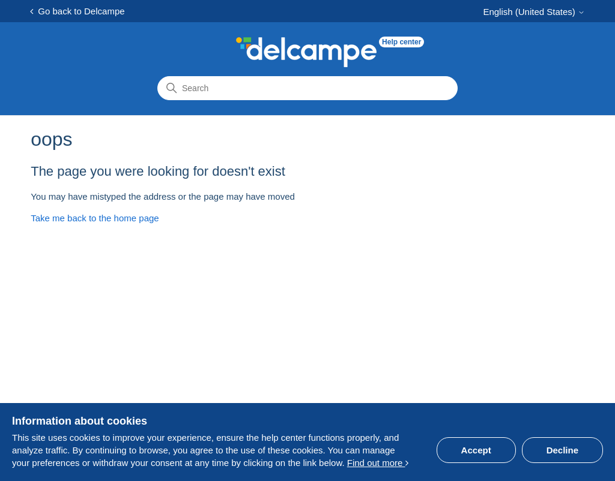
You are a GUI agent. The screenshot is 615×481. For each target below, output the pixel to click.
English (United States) (534, 12)
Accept (476, 450)
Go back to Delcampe (77, 11)
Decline (562, 450)
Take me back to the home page (95, 218)
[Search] (307, 88)
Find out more (377, 463)
